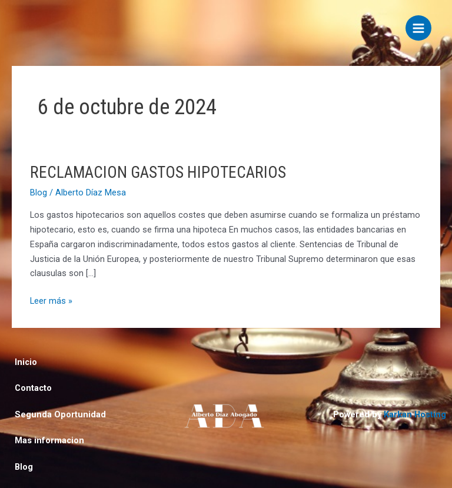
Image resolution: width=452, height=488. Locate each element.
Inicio (26, 362)
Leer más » (51, 300)
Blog (38, 192)
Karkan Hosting (415, 414)
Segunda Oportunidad (60, 414)
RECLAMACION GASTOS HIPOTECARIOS (158, 172)
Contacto (33, 388)
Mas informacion (49, 440)
